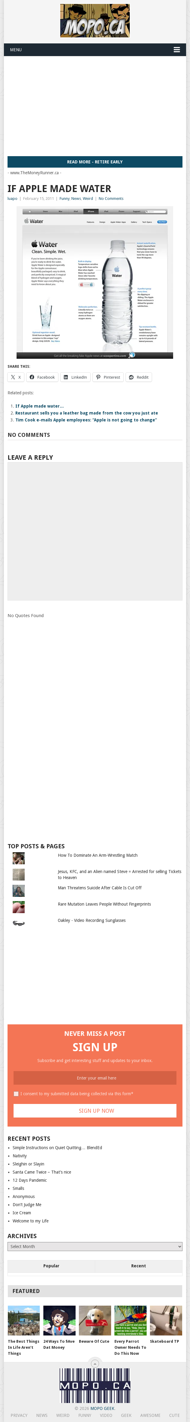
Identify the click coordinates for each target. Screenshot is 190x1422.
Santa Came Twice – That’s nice (42, 1172)
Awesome (150, 1415)
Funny (65, 198)
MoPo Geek (102, 1408)
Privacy (19, 1415)
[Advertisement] (99, 106)
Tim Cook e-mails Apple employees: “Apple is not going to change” (86, 420)
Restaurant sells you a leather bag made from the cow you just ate (86, 413)
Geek (126, 1415)
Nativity (20, 1155)
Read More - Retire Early (95, 161)
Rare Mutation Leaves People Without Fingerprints (104, 904)
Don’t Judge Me (27, 1204)
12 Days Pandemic (30, 1180)
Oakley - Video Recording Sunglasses (92, 920)
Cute (174, 1415)
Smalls (18, 1188)
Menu (16, 49)
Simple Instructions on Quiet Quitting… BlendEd (57, 1147)
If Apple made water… (39, 406)
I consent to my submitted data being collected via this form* (76, 1093)
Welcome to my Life (30, 1221)
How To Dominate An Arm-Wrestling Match (98, 855)
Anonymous (24, 1196)
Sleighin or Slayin (28, 1164)
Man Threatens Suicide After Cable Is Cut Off (100, 887)
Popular (51, 1265)
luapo (12, 198)
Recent (138, 1265)
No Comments (111, 198)
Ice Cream (22, 1212)
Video (106, 1415)
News (76, 198)
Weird (88, 198)
